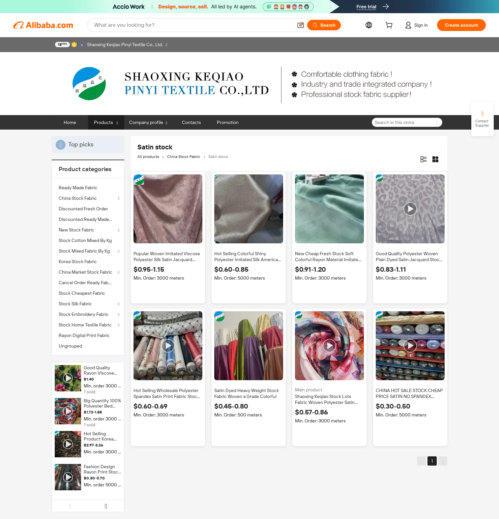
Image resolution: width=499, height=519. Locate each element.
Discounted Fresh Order (83, 208)
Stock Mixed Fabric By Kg (84, 251)
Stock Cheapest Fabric (82, 293)
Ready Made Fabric (78, 187)
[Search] (324, 25)
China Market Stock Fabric (85, 272)
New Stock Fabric (76, 229)
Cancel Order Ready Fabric (86, 282)
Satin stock (218, 156)
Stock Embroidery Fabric (84, 314)
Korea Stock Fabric (78, 261)
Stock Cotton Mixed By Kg (85, 240)
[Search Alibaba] (192, 25)
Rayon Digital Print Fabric (84, 335)
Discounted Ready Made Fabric (88, 219)
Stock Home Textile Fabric (85, 324)
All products (148, 156)
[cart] (390, 26)
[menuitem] (88, 187)
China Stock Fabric (78, 198)
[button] (301, 25)
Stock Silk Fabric (75, 303)
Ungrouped (70, 346)
